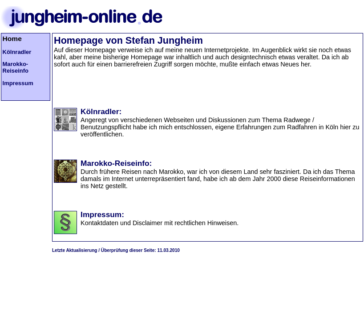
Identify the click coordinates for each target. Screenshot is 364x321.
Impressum (18, 83)
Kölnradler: (101, 111)
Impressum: (102, 214)
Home (12, 38)
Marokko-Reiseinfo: (116, 163)
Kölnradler (17, 52)
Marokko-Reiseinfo (15, 67)
